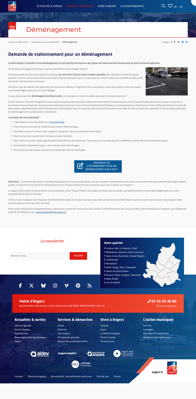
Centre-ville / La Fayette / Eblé (120, 248)
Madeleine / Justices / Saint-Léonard (123, 252)
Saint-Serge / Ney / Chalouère (120, 267)
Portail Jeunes (108, 337)
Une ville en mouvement (156, 333)
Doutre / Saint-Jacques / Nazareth (122, 275)
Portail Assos (107, 341)
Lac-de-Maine (112, 282)
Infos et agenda (23, 325)
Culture (104, 325)
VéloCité (62, 329)
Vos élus (147, 325)
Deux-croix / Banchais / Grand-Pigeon (124, 256)
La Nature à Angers (110, 333)
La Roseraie (111, 259)
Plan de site (102, 376)
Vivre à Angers (107, 6)
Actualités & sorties (49, 6)
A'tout (61, 325)
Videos (18, 341)
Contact (19, 376)
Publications (21, 333)
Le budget (148, 329)
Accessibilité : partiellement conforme (71, 376)
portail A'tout (57, 122)
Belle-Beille (111, 278)
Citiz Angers (64, 333)
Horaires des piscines (68, 337)
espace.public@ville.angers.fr (51, 212)
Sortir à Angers (22, 329)
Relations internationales (157, 337)
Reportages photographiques (30, 337)
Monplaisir (110, 263)
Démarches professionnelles (73, 341)
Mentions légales (37, 376)
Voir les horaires (167, 306)
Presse (117, 376)
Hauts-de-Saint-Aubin (116, 271)
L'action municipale (132, 6)
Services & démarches (79, 6)
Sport (103, 329)
